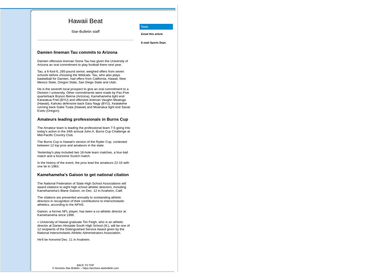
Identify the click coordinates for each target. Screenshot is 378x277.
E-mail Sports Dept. (153, 42)
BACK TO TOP (85, 265)
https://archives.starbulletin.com (101, 268)
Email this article (152, 34)
